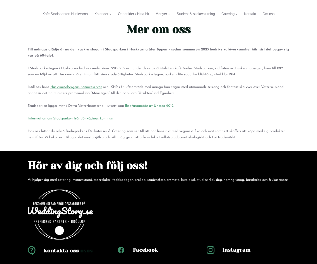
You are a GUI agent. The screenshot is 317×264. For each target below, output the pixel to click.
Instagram (236, 250)
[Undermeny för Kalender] (110, 14)
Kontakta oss (61, 251)
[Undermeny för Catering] (236, 14)
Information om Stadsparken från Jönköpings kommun (70, 118)
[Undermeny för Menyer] (169, 14)
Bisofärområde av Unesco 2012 (149, 106)
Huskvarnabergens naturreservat (76, 87)
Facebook (145, 250)
